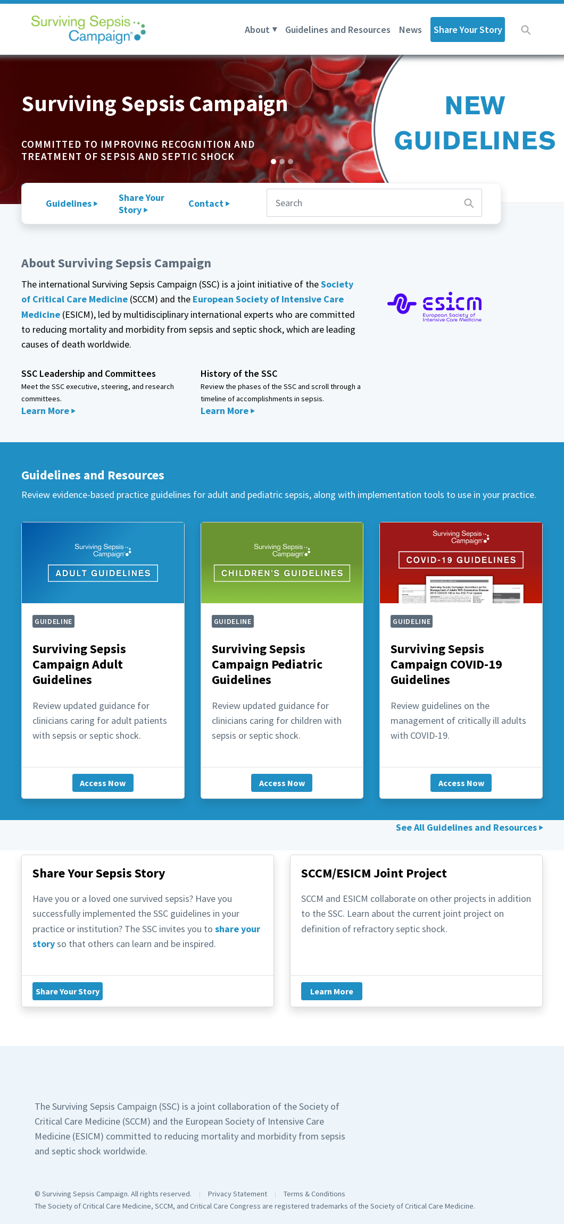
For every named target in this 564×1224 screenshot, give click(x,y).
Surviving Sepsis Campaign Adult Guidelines (79, 664)
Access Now (103, 783)
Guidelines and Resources (338, 29)
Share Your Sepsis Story (98, 873)
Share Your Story (468, 29)
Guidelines (69, 203)
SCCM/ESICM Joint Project (374, 873)
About (257, 29)
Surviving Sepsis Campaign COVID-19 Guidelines (446, 664)
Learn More (45, 410)
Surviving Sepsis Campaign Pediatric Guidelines (267, 664)
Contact (205, 203)
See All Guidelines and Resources (466, 827)
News (410, 29)
